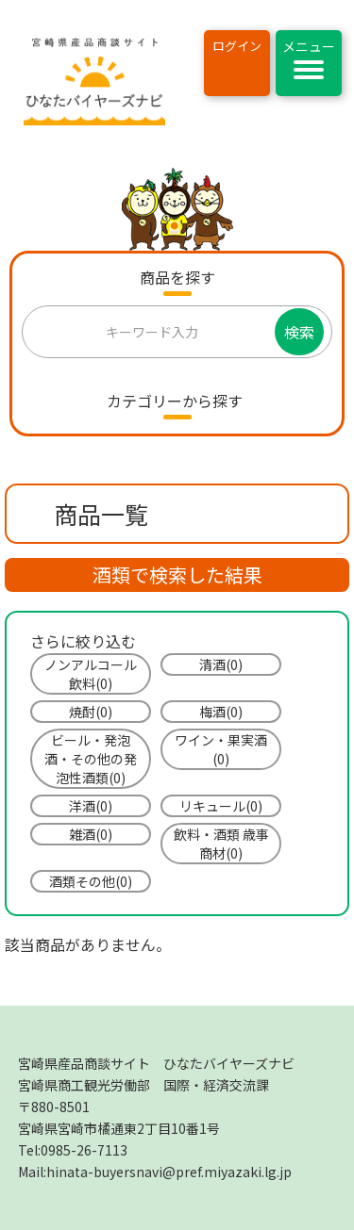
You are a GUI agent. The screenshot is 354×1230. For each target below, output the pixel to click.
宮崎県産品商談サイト (156, 1063)
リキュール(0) (220, 805)
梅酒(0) (221, 711)
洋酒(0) (90, 805)
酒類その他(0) (90, 881)
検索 (299, 331)
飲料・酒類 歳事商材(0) (221, 843)
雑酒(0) (90, 834)
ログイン (236, 46)
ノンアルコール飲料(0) (90, 674)
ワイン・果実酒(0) (221, 749)
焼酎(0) (90, 711)
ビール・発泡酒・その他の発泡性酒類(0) (90, 758)
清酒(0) (221, 664)
